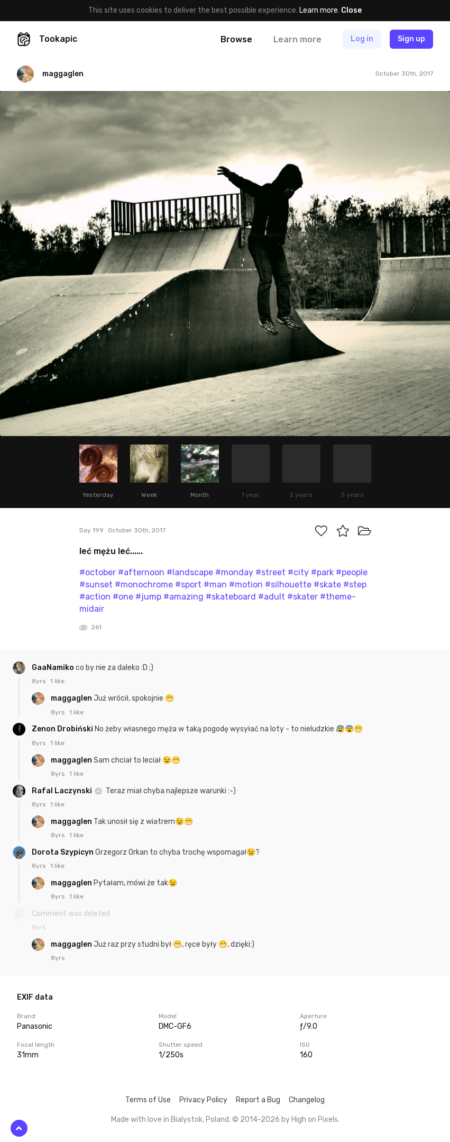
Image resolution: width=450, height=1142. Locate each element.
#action (95, 597)
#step (354, 584)
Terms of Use (148, 1099)
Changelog (307, 1099)
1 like (57, 681)
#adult (271, 597)
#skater (302, 597)
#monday (234, 572)
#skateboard (231, 597)
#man (215, 584)
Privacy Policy (203, 1099)
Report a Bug (258, 1099)
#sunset (96, 584)
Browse (236, 39)
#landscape (190, 572)
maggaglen (72, 698)
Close (351, 10)
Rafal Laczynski (63, 790)
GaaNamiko (54, 667)
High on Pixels (314, 1119)
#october (97, 572)
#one (123, 597)
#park (322, 572)
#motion (246, 584)
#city (298, 572)
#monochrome (144, 584)
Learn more (318, 10)
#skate (327, 584)
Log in (362, 38)
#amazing (183, 597)
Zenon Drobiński (63, 728)
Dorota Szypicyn (63, 852)
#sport (188, 584)
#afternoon (141, 572)
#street (270, 572)
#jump (148, 597)
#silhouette (288, 584)
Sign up (411, 38)
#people (352, 572)
